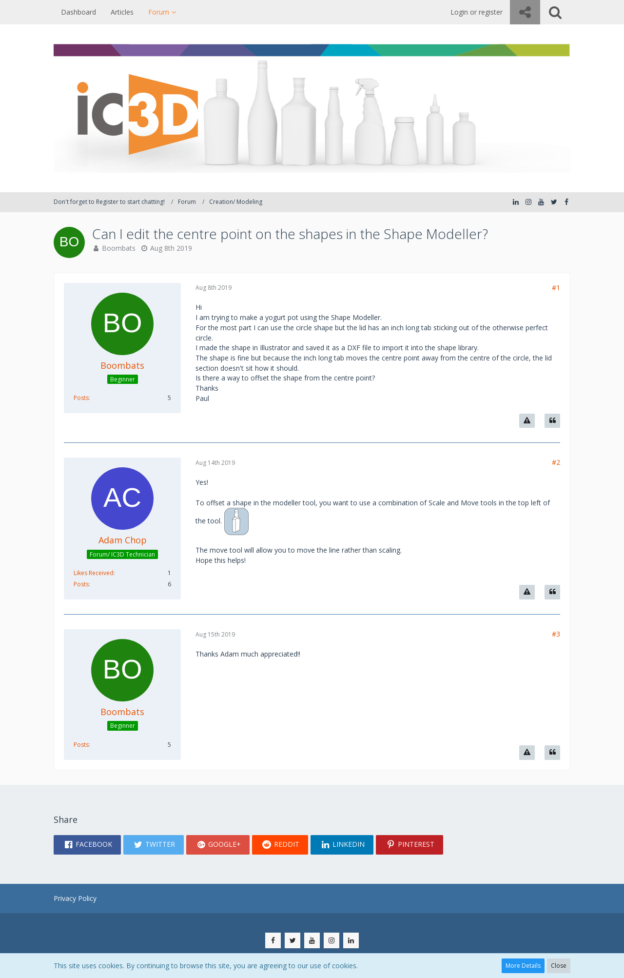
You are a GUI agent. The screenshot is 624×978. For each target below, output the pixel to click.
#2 (556, 462)
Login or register (476, 12)
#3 (556, 634)
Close (558, 965)
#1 (556, 287)
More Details (523, 965)
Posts (81, 398)
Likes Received (94, 573)
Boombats (119, 248)
